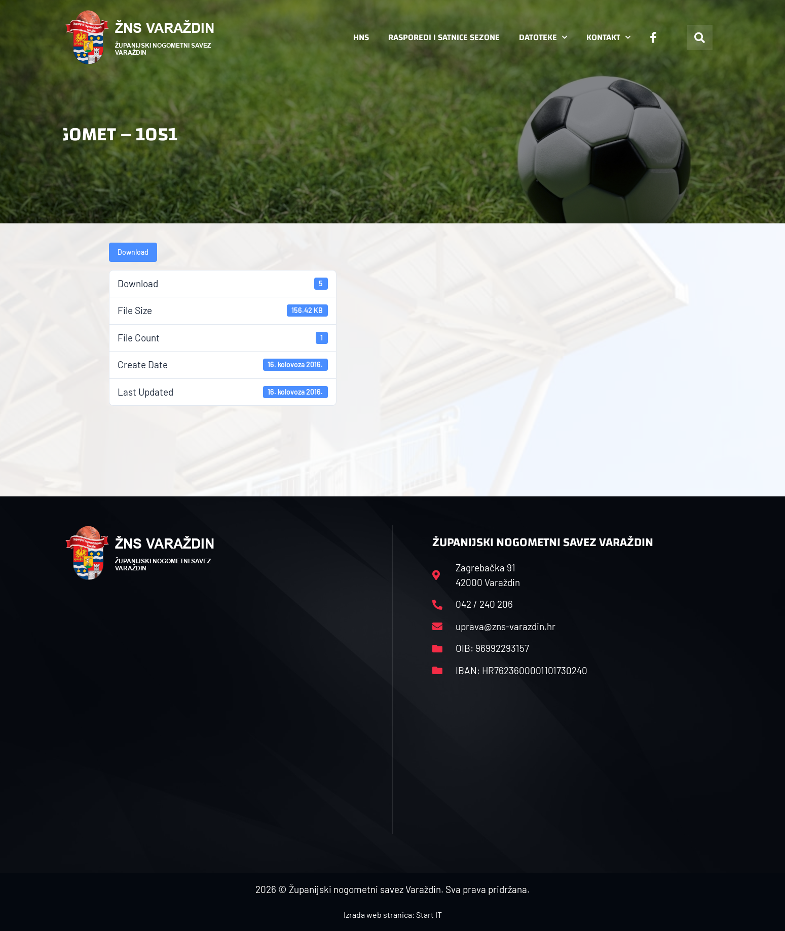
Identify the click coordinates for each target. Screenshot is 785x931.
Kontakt (608, 37)
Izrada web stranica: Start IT (393, 914)
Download (133, 252)
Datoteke (543, 37)
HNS (361, 37)
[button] (700, 37)
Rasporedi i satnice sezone (444, 37)
